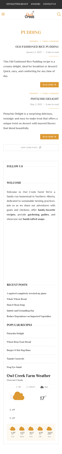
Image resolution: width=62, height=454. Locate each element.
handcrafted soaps (33, 219)
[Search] (58, 14)
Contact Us (49, 4)
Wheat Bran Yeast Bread (19, 342)
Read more (49, 137)
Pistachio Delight (45, 99)
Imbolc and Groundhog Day (20, 310)
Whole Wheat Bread (17, 299)
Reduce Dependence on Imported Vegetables (29, 316)
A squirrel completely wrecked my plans (26, 293)
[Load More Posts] (31, 147)
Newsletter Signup (17, 4)
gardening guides (38, 214)
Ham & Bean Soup (16, 304)
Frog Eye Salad (14, 367)
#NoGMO (35, 4)
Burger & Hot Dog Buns (19, 350)
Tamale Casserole (15, 358)
